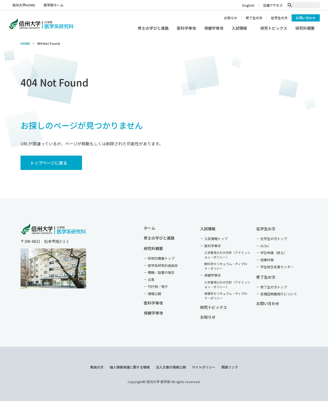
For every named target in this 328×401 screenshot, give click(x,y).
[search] (290, 5)
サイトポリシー (203, 367)
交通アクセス (273, 5)
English (248, 5)
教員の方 (97, 367)
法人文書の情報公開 (171, 367)
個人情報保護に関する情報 (130, 367)
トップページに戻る (48, 163)
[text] (306, 5)
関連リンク (229, 367)
